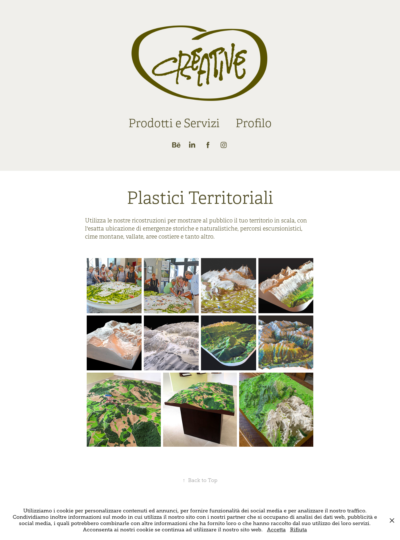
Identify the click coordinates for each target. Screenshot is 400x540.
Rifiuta (298, 530)
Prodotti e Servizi (174, 123)
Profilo (253, 123)
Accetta (276, 530)
